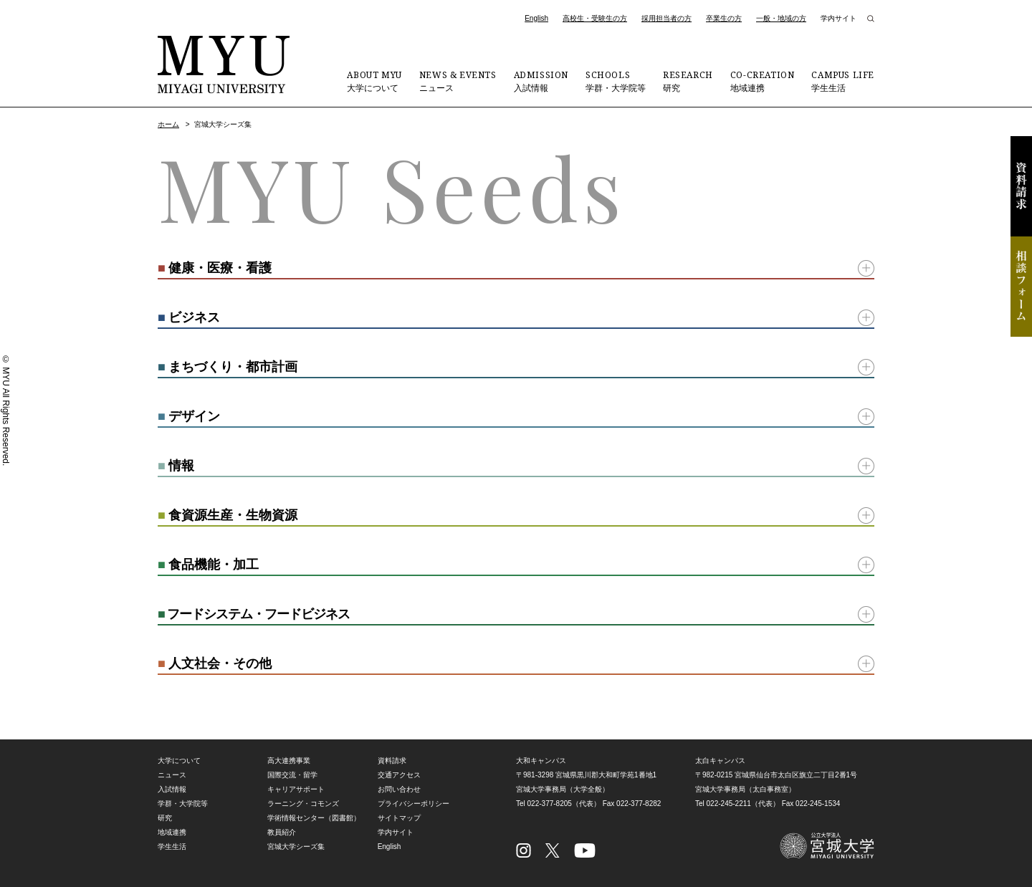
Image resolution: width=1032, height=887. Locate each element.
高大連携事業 (288, 760)
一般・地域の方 (781, 18)
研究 (688, 81)
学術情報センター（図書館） (313, 818)
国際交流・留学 (292, 775)
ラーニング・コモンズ (303, 803)
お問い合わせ (399, 789)
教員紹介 (281, 832)
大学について (374, 81)
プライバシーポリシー (413, 803)
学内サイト (838, 18)
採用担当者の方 (666, 18)
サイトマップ (399, 818)
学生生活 (842, 81)
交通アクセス (399, 775)
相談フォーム (1021, 286)
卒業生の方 (724, 18)
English (536, 18)
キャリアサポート (296, 789)
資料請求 (1021, 186)
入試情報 (541, 81)
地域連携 (762, 81)
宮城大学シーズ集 (296, 846)
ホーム (168, 124)
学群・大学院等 (616, 81)
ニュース (458, 81)
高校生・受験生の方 (595, 18)
